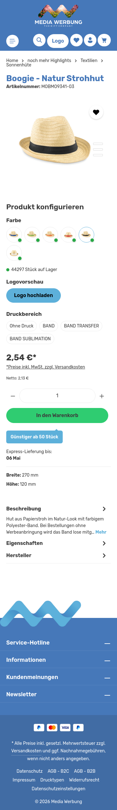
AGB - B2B (84, 771)
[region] (58, 144)
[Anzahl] (57, 396)
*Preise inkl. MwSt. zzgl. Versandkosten (44, 366)
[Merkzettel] (76, 40)
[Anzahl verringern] (12, 396)
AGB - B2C (57, 771)
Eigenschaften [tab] (57, 543)
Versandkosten (22, 751)
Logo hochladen (33, 295)
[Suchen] (39, 40)
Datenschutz (29, 771)
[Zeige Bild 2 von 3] (98, 149)
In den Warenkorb (57, 415)
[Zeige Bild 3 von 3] (98, 155)
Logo (58, 41)
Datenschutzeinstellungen (58, 789)
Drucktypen (52, 780)
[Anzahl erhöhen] (102, 396)
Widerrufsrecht (83, 780)
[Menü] (12, 41)
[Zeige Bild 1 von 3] (98, 144)
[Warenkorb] (104, 40)
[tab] (57, 520)
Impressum (26, 780)
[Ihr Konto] (90, 40)
